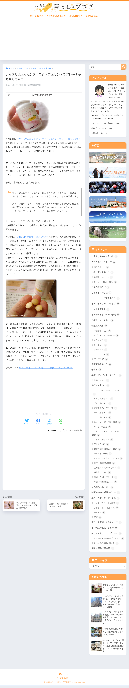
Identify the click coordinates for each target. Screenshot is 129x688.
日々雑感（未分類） (103, 488)
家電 (98, 518)
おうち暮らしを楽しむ (56, 16)
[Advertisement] (64, 40)
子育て (96, 370)
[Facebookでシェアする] (38, 421)
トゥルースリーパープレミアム (109, 540)
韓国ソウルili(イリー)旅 (105, 478)
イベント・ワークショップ (106, 304)
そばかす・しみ (102, 331)
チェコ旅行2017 (102, 414)
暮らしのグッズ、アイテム (106, 499)
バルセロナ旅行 (102, 428)
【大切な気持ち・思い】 (105, 256)
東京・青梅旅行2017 (104, 464)
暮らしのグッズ (76, 16)
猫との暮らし (101, 267)
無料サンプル (101, 381)
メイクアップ (101, 355)
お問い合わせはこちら (100, 133)
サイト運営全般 (100, 309)
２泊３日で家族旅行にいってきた (32, 237)
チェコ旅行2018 (102, 418)
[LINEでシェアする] (60, 421)
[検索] (123, 67)
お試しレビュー (93, 16)
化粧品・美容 (99, 326)
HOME (64, 676)
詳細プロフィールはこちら (102, 128)
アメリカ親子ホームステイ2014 (107, 394)
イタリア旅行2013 (103, 399)
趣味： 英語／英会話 (103, 549)
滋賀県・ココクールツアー (107, 469)
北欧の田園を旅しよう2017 (107, 450)
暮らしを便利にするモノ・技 (107, 523)
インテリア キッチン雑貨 (106, 504)
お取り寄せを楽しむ (103, 272)
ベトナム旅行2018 (103, 440)
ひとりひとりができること (106, 298)
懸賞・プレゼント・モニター (107, 376)
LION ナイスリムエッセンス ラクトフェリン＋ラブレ (46, 367)
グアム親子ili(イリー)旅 (105, 409)
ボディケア (100, 350)
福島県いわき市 (102, 473)
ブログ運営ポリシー (64, 681)
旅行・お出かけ (36, 16)
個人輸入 (99, 514)
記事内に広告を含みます (42, 95)
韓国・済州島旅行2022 (105, 483)
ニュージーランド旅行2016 (107, 423)
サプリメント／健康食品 (71, 430)
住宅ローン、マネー (103, 320)
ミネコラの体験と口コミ (106, 544)
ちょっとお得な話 (102, 292)
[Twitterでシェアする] (27, 421)
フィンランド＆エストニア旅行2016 (106, 435)
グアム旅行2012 (102, 404)
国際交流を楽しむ (102, 364)
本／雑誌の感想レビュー (105, 529)
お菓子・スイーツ (103, 277)
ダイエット (100, 345)
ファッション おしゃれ (106, 509)
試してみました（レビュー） (107, 534)
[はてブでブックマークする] (49, 421)
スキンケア (100, 341)
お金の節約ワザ (100, 287)
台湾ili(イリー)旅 (103, 454)
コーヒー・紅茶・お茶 (105, 282)
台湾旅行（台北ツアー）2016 (108, 459)
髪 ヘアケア (101, 359)
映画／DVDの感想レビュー (106, 493)
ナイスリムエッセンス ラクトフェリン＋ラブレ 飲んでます (48, 139)
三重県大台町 (101, 445)
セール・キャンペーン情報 (106, 315)
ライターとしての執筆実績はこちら (105, 123)
